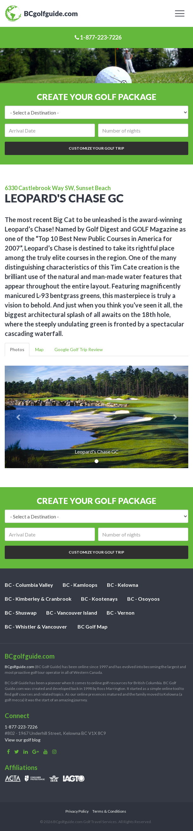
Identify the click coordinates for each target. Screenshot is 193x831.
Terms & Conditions (109, 811)
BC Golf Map (93, 626)
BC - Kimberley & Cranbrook (38, 599)
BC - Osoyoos (143, 599)
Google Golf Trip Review (78, 349)
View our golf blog (22, 739)
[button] (18, 417)
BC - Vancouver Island (71, 613)
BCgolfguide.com (19, 666)
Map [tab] (39, 349)
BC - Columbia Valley (29, 585)
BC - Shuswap (21, 613)
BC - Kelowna (122, 585)
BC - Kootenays (99, 599)
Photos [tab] (17, 349)
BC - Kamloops (80, 585)
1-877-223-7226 (98, 37)
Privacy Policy (77, 811)
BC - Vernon (120, 613)
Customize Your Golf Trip (96, 148)
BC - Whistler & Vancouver (36, 626)
